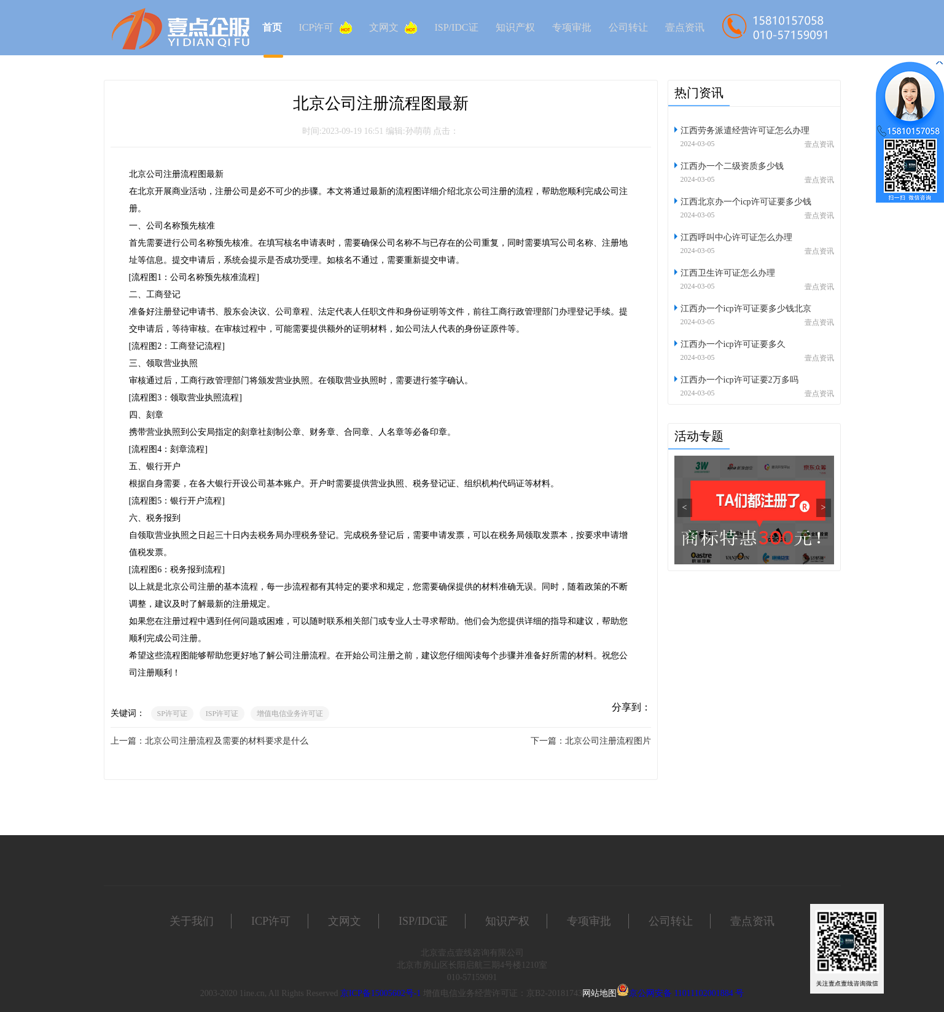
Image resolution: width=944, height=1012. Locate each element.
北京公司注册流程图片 (608, 740)
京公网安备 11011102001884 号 (686, 993)
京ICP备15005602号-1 (380, 993)
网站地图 (599, 993)
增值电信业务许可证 (290, 713)
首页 (272, 27)
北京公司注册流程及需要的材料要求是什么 (226, 740)
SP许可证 (172, 713)
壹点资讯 (684, 27)
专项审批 (571, 27)
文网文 (393, 27)
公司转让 (628, 27)
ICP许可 (326, 27)
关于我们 (192, 921)
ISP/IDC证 (456, 27)
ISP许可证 (222, 713)
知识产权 (515, 27)
